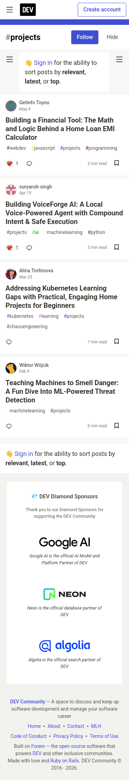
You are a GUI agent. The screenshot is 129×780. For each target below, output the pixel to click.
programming (101, 148)
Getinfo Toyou (34, 102)
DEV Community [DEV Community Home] (27, 701)
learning (49, 316)
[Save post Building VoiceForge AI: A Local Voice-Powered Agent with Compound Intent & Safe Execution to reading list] (116, 248)
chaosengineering (27, 326)
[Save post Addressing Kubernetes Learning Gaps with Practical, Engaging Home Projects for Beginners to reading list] (116, 342)
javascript (43, 148)
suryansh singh (35, 186)
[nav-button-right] (119, 59)
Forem (38, 746)
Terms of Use (104, 736)
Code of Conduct (29, 736)
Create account (102, 9)
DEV (37, 753)
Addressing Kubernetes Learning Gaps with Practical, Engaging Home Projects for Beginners (62, 297)
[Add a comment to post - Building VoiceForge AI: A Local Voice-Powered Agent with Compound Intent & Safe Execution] (12, 248)
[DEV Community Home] (27, 10)
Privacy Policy (68, 736)
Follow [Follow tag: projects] (85, 37)
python (96, 232)
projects (70, 148)
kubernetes (20, 316)
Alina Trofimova (36, 270)
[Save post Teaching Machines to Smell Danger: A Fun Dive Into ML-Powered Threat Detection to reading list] (116, 426)
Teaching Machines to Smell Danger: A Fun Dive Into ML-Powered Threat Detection (62, 391)
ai (35, 232)
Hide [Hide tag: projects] (112, 37)
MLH (96, 726)
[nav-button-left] (10, 59)
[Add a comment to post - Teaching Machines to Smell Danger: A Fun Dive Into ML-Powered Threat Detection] (10, 426)
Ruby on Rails (64, 760)
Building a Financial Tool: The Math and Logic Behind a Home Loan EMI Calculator (60, 129)
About (53, 726)
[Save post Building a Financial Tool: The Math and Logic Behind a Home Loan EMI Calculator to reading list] (116, 164)
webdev (16, 148)
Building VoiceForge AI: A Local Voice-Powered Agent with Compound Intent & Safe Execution (64, 213)
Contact (75, 726)
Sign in (43, 62)
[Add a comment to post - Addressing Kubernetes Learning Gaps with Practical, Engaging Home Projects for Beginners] (10, 342)
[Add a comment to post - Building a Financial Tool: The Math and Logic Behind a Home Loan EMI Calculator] (12, 163)
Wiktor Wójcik (34, 365)
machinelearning (63, 232)
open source (72, 746)
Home (34, 726)
